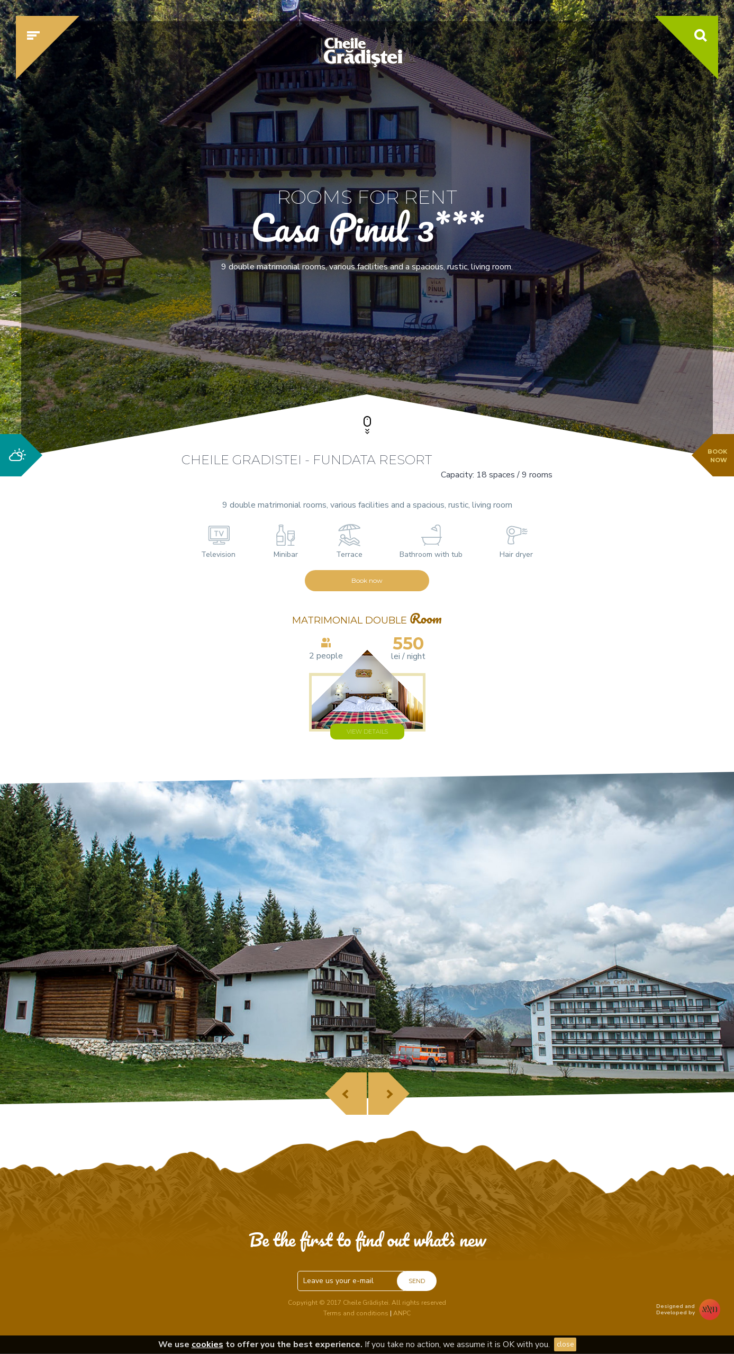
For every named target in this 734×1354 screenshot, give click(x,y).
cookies (207, 1344)
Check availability (559, 347)
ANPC (402, 1313)
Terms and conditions (355, 1313)
